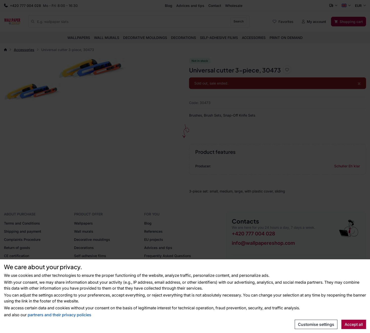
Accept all (354, 324)
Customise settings (316, 324)
